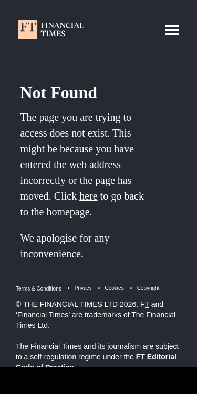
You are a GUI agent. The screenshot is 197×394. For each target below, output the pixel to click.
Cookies (114, 288)
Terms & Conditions (38, 289)
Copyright (148, 288)
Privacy (83, 288)
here (88, 196)
